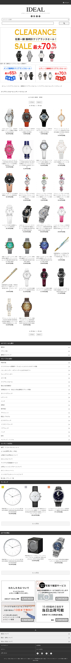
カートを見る (39, 649)
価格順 (36, 97)
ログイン (3, 649)
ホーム (4, 86)
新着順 (40, 97)
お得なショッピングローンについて (11, 466)
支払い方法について (12, 658)
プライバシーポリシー (51, 658)
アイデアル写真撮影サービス (9, 463)
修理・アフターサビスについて (10, 447)
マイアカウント (4, 645)
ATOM (37, 660)
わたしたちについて (7, 459)
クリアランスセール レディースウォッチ (50, 86)
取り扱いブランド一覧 (7, 478)
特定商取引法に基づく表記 (40, 658)
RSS (34, 660)
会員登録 (38, 645)
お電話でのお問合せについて (9, 455)
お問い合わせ (4, 653)
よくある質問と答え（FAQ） (9, 451)
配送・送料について (22, 658)
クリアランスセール (13, 86)
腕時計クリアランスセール (29, 86)
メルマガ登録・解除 (62, 658)
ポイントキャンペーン (7, 470)
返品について (30, 658)
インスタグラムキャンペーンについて (12, 474)
